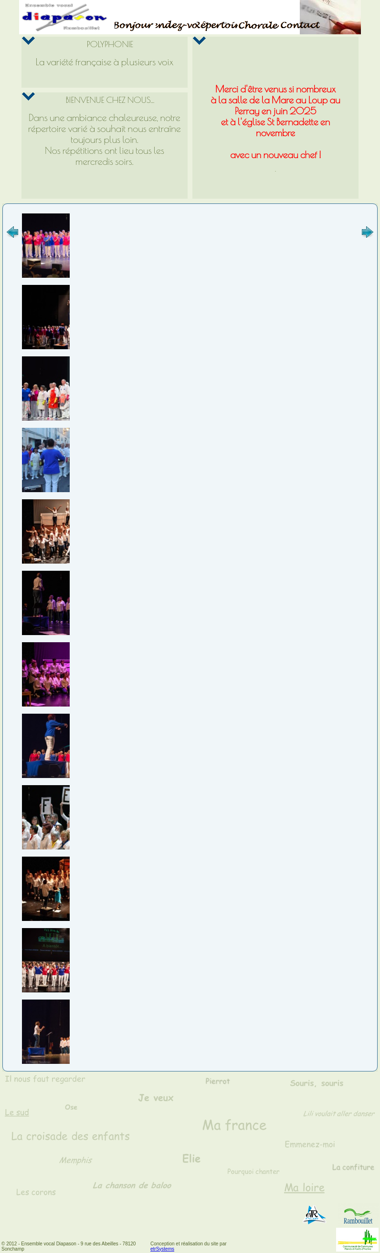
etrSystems (162, 1249)
